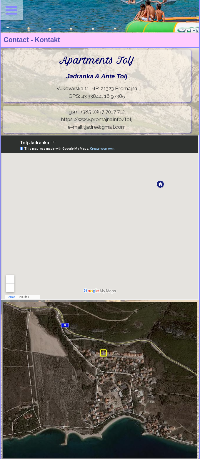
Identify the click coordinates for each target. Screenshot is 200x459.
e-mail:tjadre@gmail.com (97, 127)
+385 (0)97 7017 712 (103, 112)
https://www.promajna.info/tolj (96, 119)
